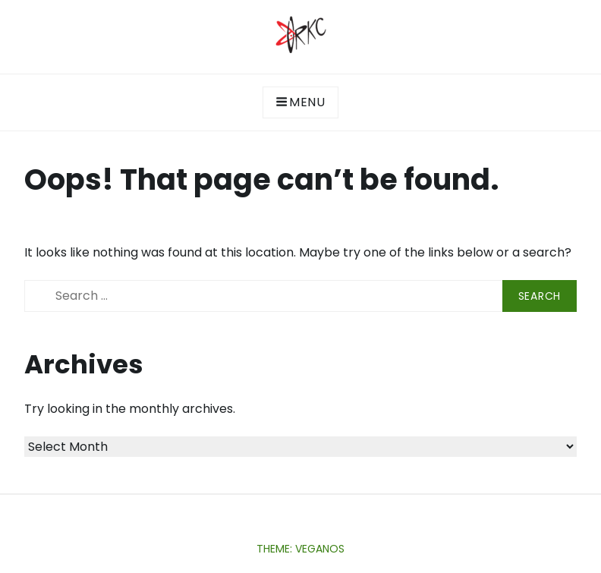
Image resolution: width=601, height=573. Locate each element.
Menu (300, 102)
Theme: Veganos (300, 548)
